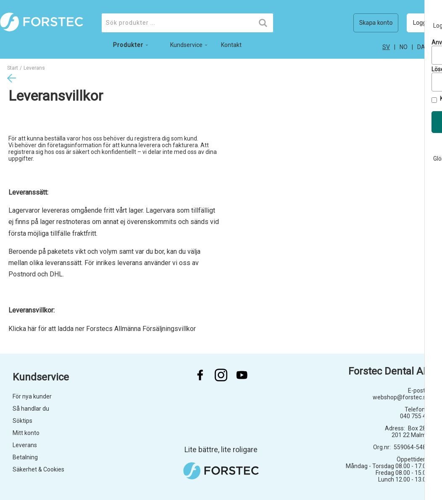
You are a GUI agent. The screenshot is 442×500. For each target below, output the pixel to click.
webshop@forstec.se (401, 397)
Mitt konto (26, 433)
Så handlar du (31, 408)
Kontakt (231, 45)
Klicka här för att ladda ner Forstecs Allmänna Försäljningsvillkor (102, 329)
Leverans (25, 445)
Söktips (22, 420)
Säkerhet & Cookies (38, 469)
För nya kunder (32, 396)
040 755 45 (414, 416)
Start (12, 68)
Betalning (25, 457)
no (404, 47)
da (421, 47)
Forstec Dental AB (388, 371)
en (438, 47)
